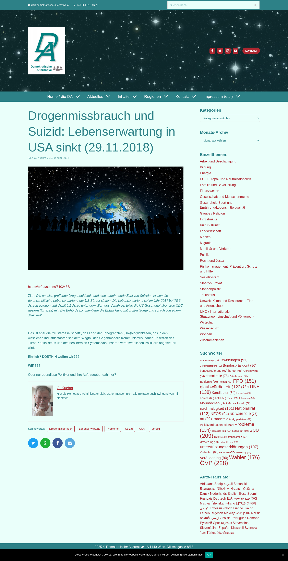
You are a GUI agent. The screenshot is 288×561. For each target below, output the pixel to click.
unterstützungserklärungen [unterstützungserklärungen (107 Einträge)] (229, 447)
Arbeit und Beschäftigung (218, 161)
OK (209, 554)
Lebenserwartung (89, 428)
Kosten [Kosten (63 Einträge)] (207, 398)
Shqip (218, 484)
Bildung (205, 167)
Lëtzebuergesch (211, 513)
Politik (204, 254)
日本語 (241, 503)
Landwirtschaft (210, 231)
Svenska (251, 527)
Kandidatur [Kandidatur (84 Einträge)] (224, 393)
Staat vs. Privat (211, 283)
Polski (226, 518)
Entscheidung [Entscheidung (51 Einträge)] (239, 376)
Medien (205, 237)
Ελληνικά (233, 498)
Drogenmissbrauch (60, 428)
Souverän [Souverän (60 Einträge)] (240, 430)
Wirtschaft (207, 322)
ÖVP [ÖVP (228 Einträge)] (214, 463)
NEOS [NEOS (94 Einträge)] (220, 414)
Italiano (230, 503)
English (233, 493)
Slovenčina (241, 523)
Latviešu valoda (221, 508)
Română (253, 518)
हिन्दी (254, 498)
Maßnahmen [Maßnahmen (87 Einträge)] (213, 403)
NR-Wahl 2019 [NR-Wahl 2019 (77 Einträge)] (243, 414)
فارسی (216, 518)
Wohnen (206, 334)
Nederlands (218, 493)
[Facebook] (212, 51)
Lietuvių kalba (243, 508)
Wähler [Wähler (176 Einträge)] (244, 457)
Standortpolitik (210, 289)
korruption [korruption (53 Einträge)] (244, 393)
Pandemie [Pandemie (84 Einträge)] (224, 419)
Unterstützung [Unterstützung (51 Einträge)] (229, 442)
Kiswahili (237, 527)
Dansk (204, 493)
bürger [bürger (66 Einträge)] (235, 370)
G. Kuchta (40, 157)
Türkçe (211, 532)
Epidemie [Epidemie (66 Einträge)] (209, 381)
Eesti (243, 493)
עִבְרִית (245, 498)
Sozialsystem (209, 277)
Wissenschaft (209, 328)
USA (142, 428)
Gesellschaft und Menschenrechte (224, 196)
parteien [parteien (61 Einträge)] (243, 419)
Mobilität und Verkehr (215, 249)
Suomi (251, 493)
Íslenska (218, 503)
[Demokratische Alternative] (47, 50)
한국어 (251, 503)
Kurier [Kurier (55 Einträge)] (232, 398)
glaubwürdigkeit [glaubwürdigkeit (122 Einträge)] (221, 386)
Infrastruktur (208, 219)
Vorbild (155, 428)
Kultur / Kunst (209, 225)
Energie (205, 173)
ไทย (203, 532)
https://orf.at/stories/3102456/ (49, 287)
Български (208, 488)
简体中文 (223, 488)
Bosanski (240, 484)
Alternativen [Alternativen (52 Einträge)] (208, 360)
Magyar (205, 503)
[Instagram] (228, 51)
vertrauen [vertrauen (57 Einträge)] (227, 452)
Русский (206, 523)
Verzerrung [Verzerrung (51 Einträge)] (243, 452)
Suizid (129, 428)
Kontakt (251, 50)
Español (224, 527)
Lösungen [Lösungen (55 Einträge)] (247, 398)
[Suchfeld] (213, 5)
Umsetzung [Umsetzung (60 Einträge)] (209, 441)
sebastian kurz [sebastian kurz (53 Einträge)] (221, 431)
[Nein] (283, 554)
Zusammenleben (212, 340)
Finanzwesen (209, 191)
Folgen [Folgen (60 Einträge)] (225, 381)
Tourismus (207, 295)
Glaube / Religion (212, 213)
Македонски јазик (237, 513)
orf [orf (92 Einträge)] (206, 419)
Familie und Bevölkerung (218, 185)
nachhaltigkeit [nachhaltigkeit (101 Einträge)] (217, 408)
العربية (228, 484)
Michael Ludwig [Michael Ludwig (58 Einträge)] (239, 403)
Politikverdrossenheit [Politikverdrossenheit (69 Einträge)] (217, 424)
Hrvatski (236, 488)
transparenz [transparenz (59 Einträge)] (237, 437)
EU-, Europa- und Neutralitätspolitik (225, 179)
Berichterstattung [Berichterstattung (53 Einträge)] (211, 366)
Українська (225, 532)
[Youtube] (235, 51)
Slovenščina (208, 527)
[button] (77, 96)
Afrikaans (207, 484)
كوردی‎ (204, 508)
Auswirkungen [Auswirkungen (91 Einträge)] (232, 360)
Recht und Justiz (212, 260)
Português (238, 518)
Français (206, 498)
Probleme (113, 428)
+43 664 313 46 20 (87, 5)
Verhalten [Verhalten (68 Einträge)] (209, 452)
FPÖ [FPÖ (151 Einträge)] (244, 381)
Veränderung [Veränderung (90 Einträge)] (214, 458)
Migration (206, 243)
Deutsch (219, 498)
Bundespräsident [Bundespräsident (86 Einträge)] (239, 365)
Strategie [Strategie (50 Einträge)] (220, 437)
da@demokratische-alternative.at (50, 5)
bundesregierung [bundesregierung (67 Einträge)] (213, 370)
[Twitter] (220, 51)
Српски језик (222, 523)
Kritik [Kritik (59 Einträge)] (220, 398)
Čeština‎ (248, 488)
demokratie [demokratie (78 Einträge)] (217, 376)
